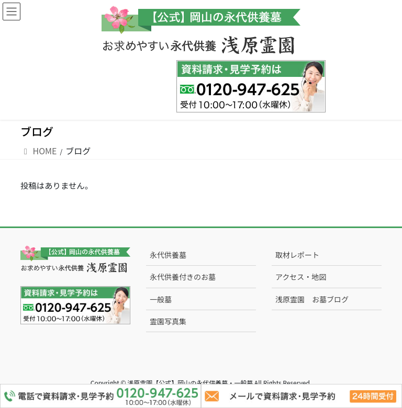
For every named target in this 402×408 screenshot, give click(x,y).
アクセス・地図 (300, 276)
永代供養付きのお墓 (183, 276)
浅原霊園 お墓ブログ (312, 299)
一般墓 (161, 299)
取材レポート (297, 255)
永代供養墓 (168, 255)
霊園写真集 (168, 321)
